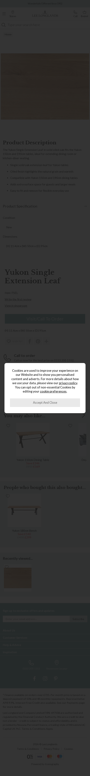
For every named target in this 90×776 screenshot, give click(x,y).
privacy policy (68, 383)
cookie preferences (53, 391)
